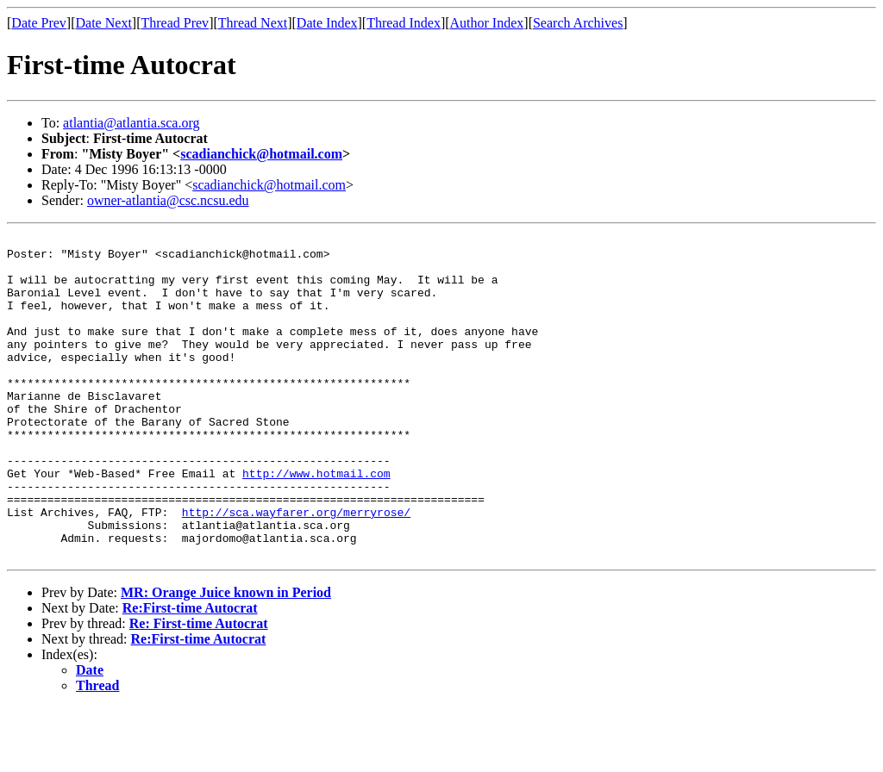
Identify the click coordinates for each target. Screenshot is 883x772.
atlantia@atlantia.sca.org (131, 122)
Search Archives (578, 23)
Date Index (327, 23)
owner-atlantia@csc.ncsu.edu (168, 200)
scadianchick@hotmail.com (261, 153)
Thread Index (403, 23)
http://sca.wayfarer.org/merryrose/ (296, 568)
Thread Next (252, 23)
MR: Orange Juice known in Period (226, 657)
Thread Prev (175, 23)
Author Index (487, 23)
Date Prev (38, 23)
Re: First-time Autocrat (198, 688)
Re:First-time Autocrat (190, 672)
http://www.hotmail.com (316, 522)
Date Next (104, 23)
